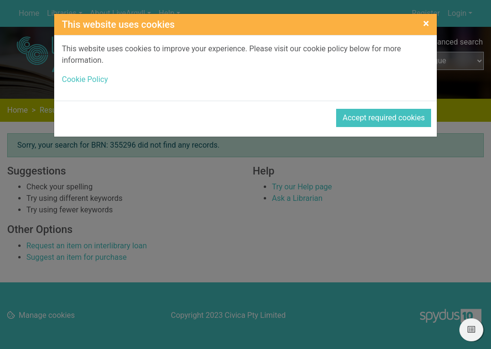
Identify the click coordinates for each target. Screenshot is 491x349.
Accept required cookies (383, 117)
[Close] (426, 23)
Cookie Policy (85, 79)
